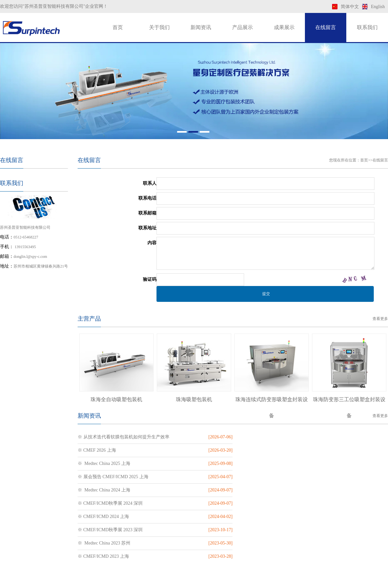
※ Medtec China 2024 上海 (104, 463)
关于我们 (159, 27)
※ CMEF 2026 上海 (255, 436)
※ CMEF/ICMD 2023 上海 (261, 490)
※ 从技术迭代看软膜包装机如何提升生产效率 (123, 436)
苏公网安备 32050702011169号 (264, 536)
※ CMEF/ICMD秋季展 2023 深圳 (268, 476)
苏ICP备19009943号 (221, 536)
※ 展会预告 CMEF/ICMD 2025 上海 (271, 450)
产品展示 (242, 27)
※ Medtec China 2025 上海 (104, 450)
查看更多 (380, 318)
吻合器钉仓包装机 (131, 554)
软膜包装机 (197, 554)
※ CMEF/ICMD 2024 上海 (103, 476)
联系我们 (367, 27)
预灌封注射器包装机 (88, 554)
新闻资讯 (200, 27)
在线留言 (325, 27)
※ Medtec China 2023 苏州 (104, 490)
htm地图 (337, 554)
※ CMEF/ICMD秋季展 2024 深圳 (268, 463)
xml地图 (320, 554)
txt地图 (354, 554)
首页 (118, 27)
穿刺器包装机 (167, 554)
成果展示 (284, 27)
